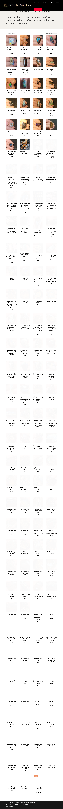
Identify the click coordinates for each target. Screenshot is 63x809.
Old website (38, 9)
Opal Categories (42, 2)
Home (35, 2)
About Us (36, 5)
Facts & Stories (45, 5)
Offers (57, 2)
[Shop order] (51, 33)
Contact (54, 5)
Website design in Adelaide (11, 807)
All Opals (50, 2)
